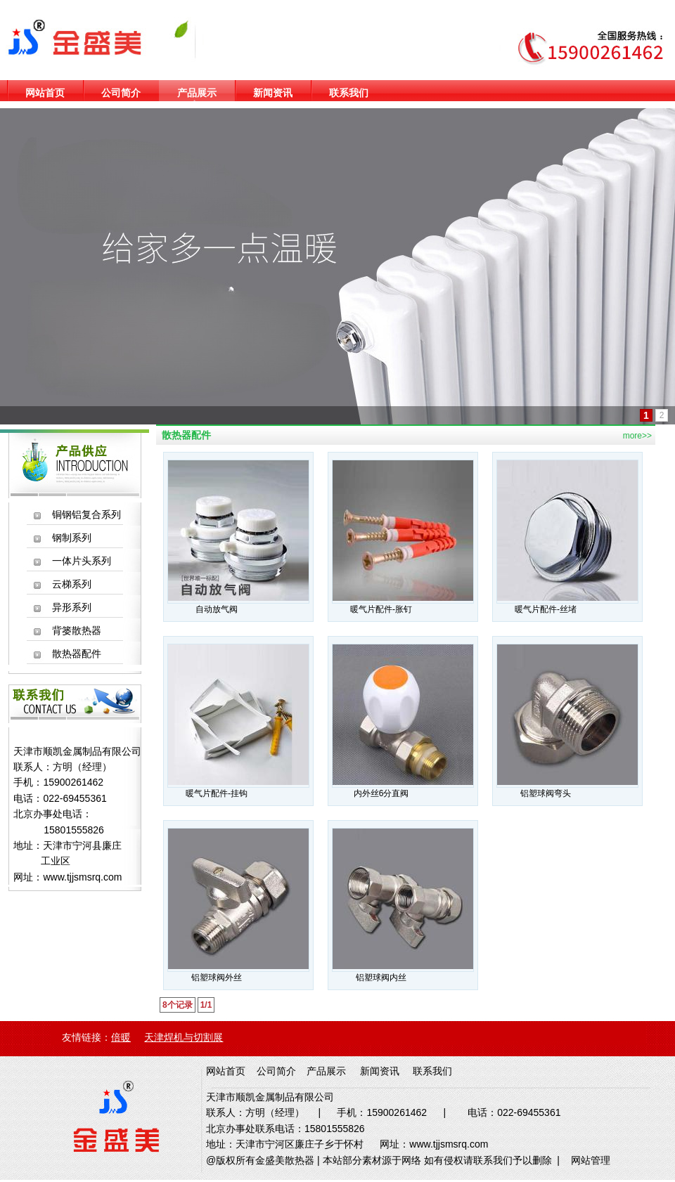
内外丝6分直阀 (381, 793)
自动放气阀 (216, 609)
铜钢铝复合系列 (86, 514)
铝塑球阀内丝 (381, 977)
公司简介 (121, 92)
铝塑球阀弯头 (545, 793)
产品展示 (197, 92)
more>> (637, 436)
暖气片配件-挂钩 (217, 793)
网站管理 (590, 1160)
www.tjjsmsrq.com (82, 877)
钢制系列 (71, 537)
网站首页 (45, 92)
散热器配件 (76, 653)
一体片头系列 (81, 560)
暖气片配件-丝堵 (546, 609)
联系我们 (348, 92)
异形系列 (71, 607)
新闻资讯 (272, 92)
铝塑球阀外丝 (216, 977)
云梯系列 (71, 584)
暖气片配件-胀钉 (381, 609)
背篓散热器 (76, 630)
